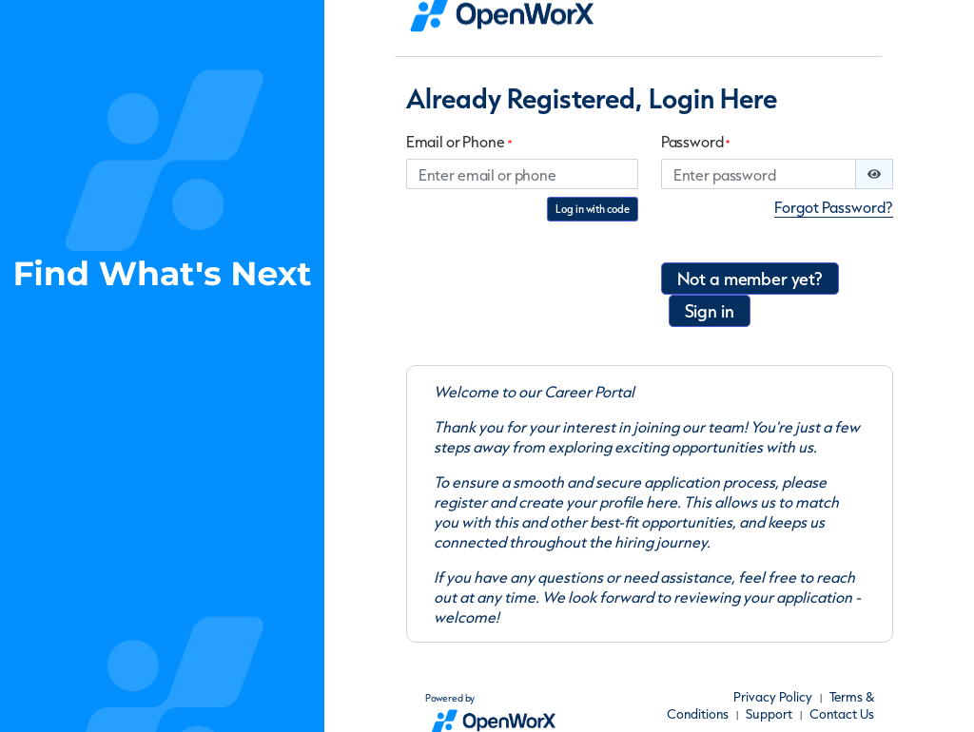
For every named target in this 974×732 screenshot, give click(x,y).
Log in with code (592, 209)
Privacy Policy (772, 696)
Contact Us (841, 713)
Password (695, 142)
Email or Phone (459, 142)
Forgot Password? (833, 207)
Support (769, 713)
